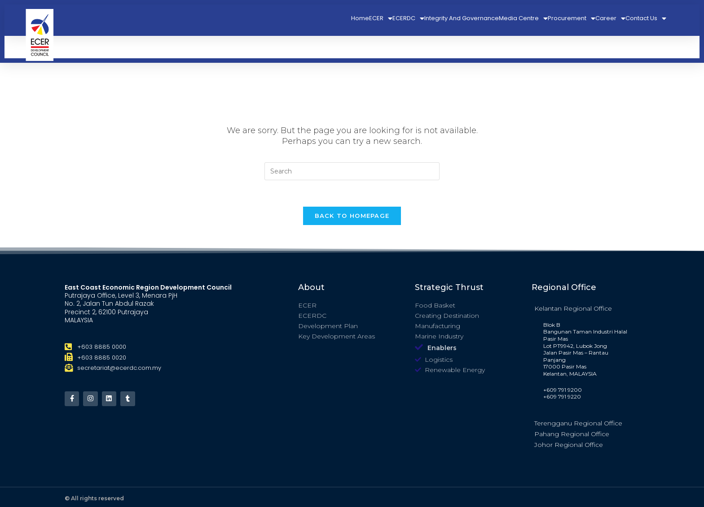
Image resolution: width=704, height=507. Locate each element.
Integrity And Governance (461, 18)
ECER (380, 18)
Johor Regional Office (568, 445)
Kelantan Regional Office (573, 309)
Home (360, 18)
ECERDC (408, 18)
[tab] (585, 308)
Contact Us (645, 18)
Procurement (571, 18)
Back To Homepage (352, 216)
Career (610, 18)
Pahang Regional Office (571, 434)
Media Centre (523, 18)
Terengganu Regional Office (578, 424)
